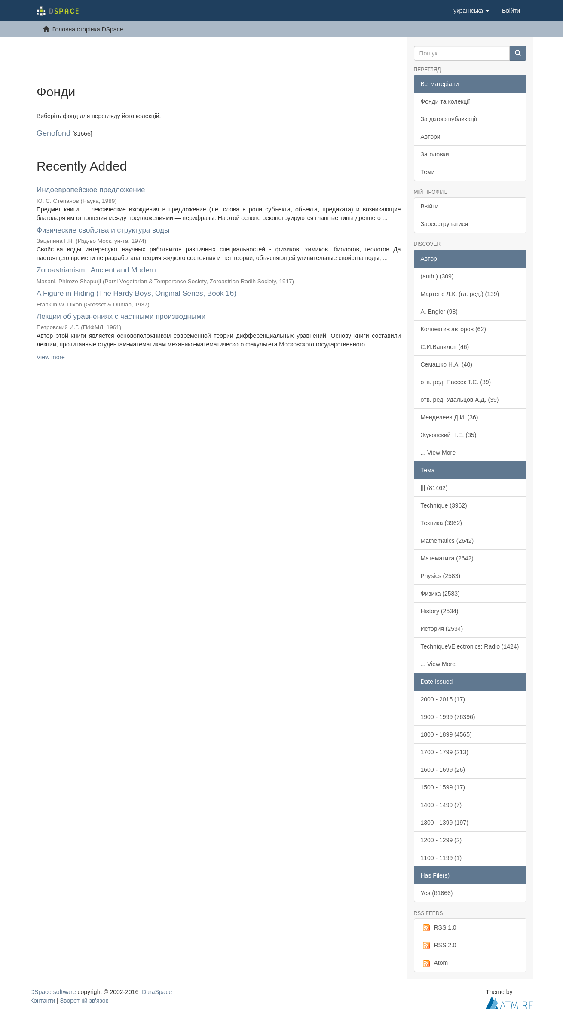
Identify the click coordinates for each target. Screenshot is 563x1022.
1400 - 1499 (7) (441, 805)
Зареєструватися (444, 223)
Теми (428, 171)
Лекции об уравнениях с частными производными (121, 316)
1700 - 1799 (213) (444, 752)
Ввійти (430, 206)
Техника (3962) (441, 523)
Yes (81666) (437, 893)
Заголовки (435, 154)
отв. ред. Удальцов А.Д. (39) (460, 399)
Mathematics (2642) (447, 540)
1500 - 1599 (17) (443, 787)
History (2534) (440, 611)
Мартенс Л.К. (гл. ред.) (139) (460, 294)
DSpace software (53, 991)
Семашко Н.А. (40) (447, 364)
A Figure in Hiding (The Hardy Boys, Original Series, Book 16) (136, 293)
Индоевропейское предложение (91, 190)
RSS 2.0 (438, 945)
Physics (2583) (441, 575)
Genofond (53, 133)
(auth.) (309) (437, 276)
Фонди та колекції (445, 101)
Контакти (42, 1000)
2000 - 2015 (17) (443, 699)
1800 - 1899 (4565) (446, 734)
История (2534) (442, 628)
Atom (434, 963)
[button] (471, 10)
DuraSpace (157, 991)
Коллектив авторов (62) (453, 329)
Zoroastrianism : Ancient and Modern (96, 270)
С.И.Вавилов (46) (445, 346)
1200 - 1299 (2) (441, 840)
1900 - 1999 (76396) (448, 716)
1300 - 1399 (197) (444, 822)
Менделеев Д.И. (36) (449, 417)
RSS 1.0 (438, 928)
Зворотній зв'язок (84, 1000)
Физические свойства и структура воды (103, 230)
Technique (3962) (444, 505)
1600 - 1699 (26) (443, 769)
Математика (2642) (447, 558)
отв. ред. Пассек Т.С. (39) (456, 382)
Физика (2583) (440, 593)
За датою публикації (449, 119)
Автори (431, 136)
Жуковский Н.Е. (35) (449, 434)
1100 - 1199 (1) (441, 857)
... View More (438, 452)
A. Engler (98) (439, 311)
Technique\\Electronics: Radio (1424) (470, 646)
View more (51, 357)
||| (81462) (434, 487)
